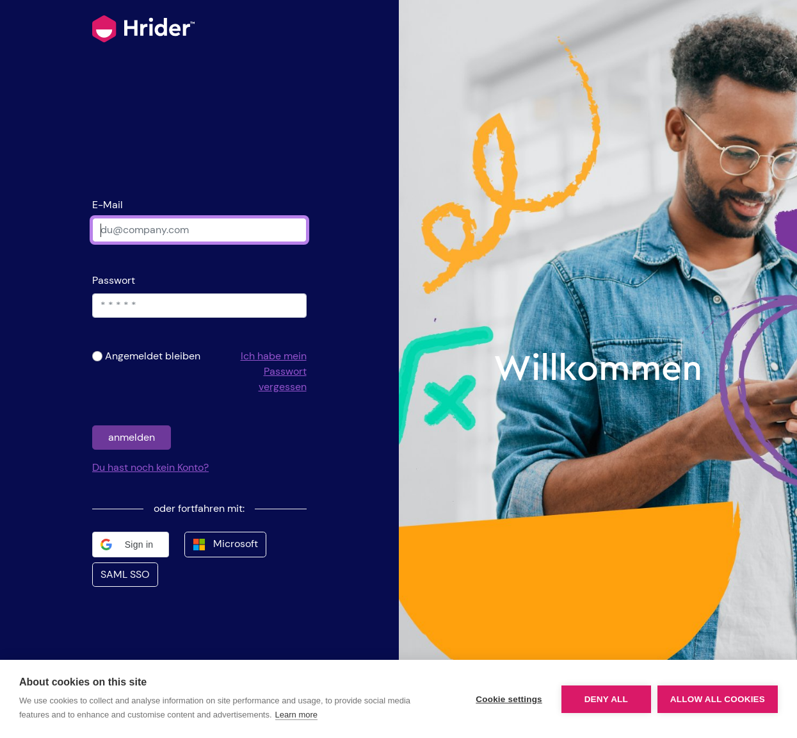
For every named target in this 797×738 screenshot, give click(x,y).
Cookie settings (509, 699)
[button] (130, 544)
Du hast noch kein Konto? (150, 467)
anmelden (131, 437)
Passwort (113, 280)
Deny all (606, 699)
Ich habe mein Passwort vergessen (274, 371)
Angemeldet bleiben (152, 356)
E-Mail (107, 204)
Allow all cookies (717, 699)
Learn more (296, 714)
